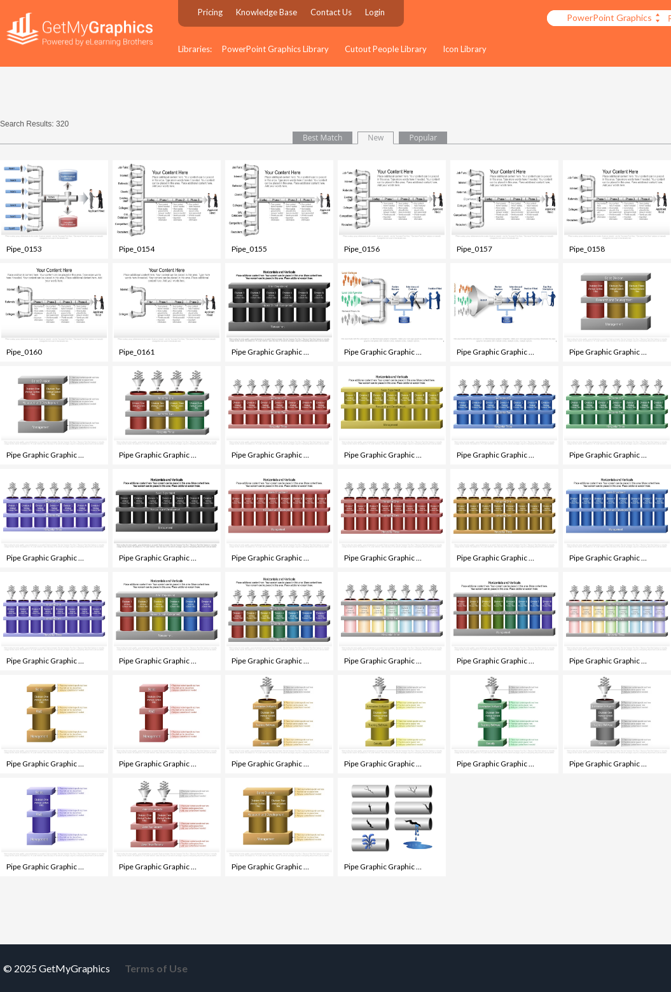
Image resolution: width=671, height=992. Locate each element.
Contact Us (331, 12)
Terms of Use (156, 968)
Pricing (210, 12)
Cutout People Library (386, 49)
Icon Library (465, 49)
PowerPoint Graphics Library (275, 49)
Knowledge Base (266, 12)
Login (375, 12)
